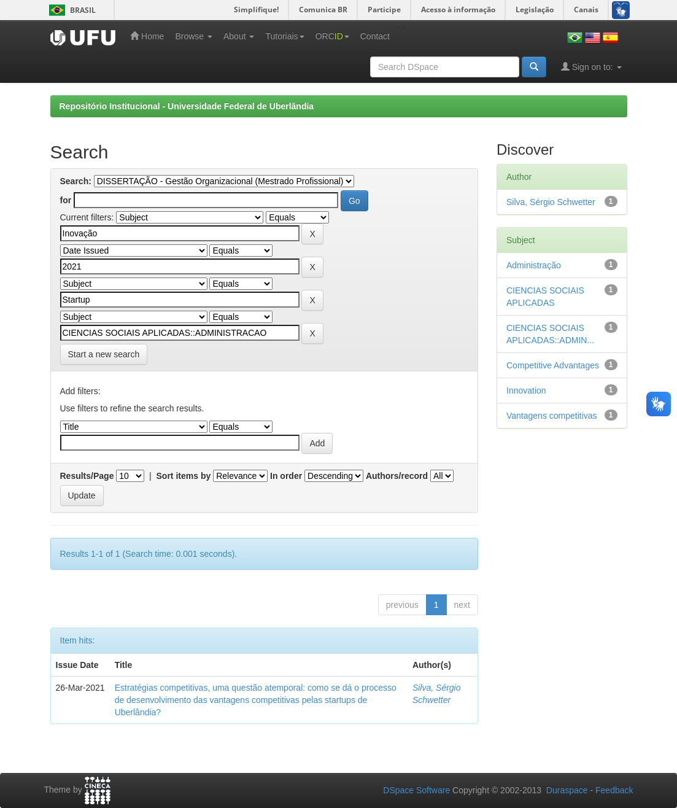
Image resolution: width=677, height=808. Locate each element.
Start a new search (104, 354)
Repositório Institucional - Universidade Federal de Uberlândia (187, 106)
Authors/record (397, 476)
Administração (533, 265)
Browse (193, 36)
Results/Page (87, 476)
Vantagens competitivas (551, 416)
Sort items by (184, 476)
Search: (75, 181)
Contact (375, 36)
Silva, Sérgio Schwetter (550, 202)
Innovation (526, 390)
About (238, 36)
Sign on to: (591, 66)
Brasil (70, 10)
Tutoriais (284, 36)
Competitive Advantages (552, 365)
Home (147, 36)
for (66, 200)
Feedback (614, 790)
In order (286, 476)
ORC (332, 36)
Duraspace (567, 790)
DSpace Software (416, 790)
